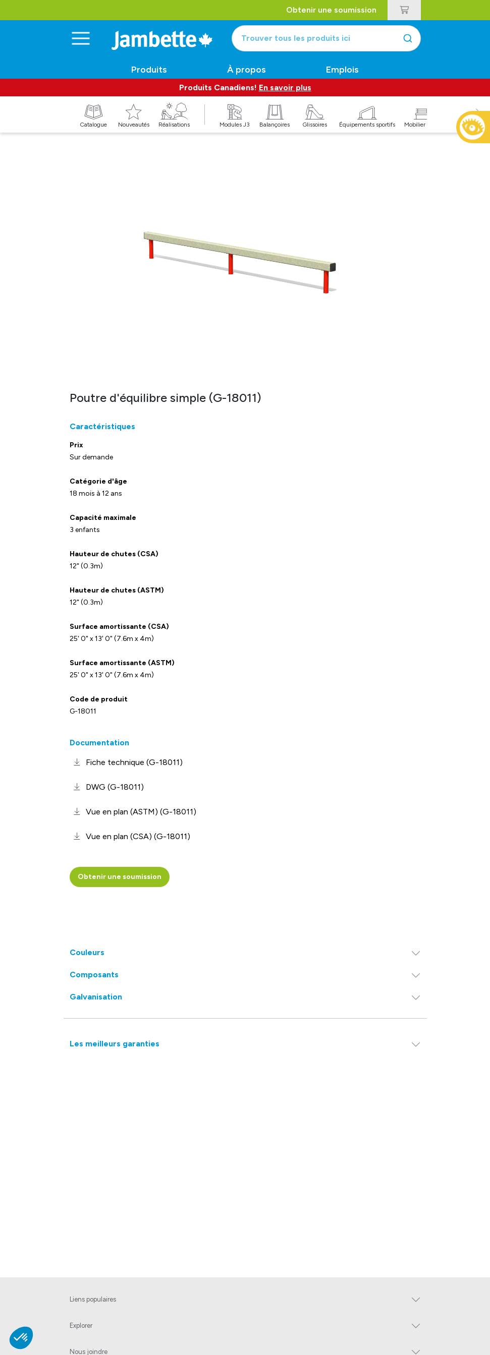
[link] (126, 762)
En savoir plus (285, 87)
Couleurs (87, 952)
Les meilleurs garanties (114, 1043)
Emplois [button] (342, 69)
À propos (246, 69)
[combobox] (326, 38)
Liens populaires (93, 1299)
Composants (94, 974)
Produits (149, 69)
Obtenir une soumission (331, 10)
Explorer (81, 1325)
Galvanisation (96, 996)
